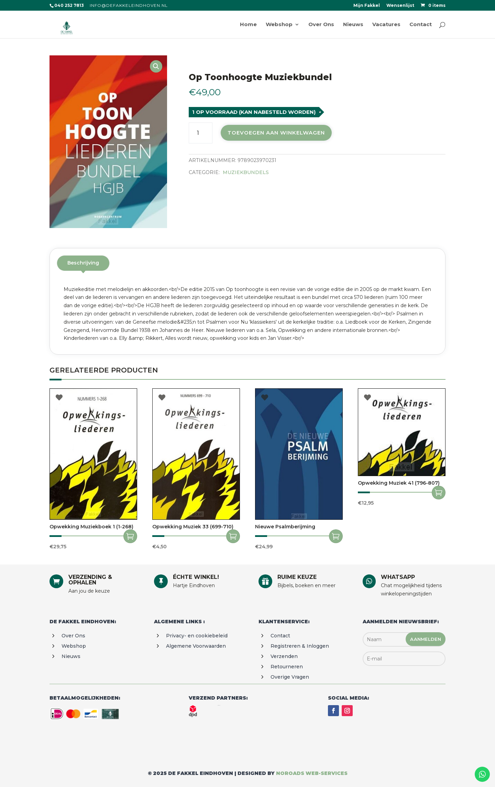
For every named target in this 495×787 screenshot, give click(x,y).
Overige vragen (290, 677)
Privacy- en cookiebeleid (197, 636)
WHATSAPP (398, 577)
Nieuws (71, 656)
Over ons (73, 636)
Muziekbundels (246, 172)
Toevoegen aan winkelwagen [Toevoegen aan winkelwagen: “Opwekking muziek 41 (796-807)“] (439, 492)
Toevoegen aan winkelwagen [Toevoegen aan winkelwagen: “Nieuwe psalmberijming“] (336, 536)
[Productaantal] (200, 132)
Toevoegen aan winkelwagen (276, 132)
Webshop (74, 646)
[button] (156, 66)
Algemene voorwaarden (196, 646)
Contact (280, 636)
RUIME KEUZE (297, 577)
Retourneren (287, 667)
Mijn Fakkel (366, 5)
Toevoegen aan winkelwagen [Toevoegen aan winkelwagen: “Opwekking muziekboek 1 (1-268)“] (130, 536)
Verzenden (284, 656)
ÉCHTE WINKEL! (196, 577)
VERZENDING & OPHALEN (90, 580)
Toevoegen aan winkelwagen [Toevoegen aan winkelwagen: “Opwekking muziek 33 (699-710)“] (233, 536)
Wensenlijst (400, 5)
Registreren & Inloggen (300, 646)
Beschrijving (83, 263)
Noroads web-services (312, 773)
